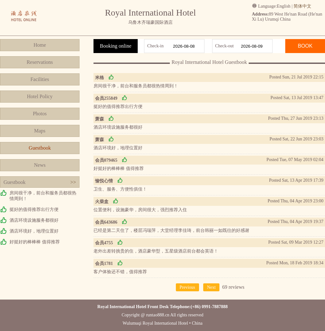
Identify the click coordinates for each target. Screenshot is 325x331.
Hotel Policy (39, 96)
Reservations (40, 62)
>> (73, 182)
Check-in (155, 46)
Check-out (224, 46)
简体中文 (302, 6)
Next (211, 287)
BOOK (305, 46)
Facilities (40, 79)
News (39, 165)
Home (39, 45)
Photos (40, 113)
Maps (39, 130)
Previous (187, 287)
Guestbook (40, 148)
